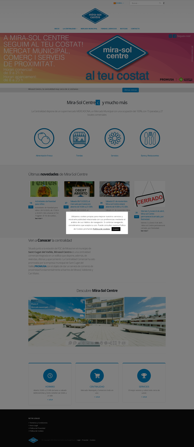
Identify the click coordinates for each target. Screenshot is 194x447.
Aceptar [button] (116, 229)
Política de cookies (101, 229)
